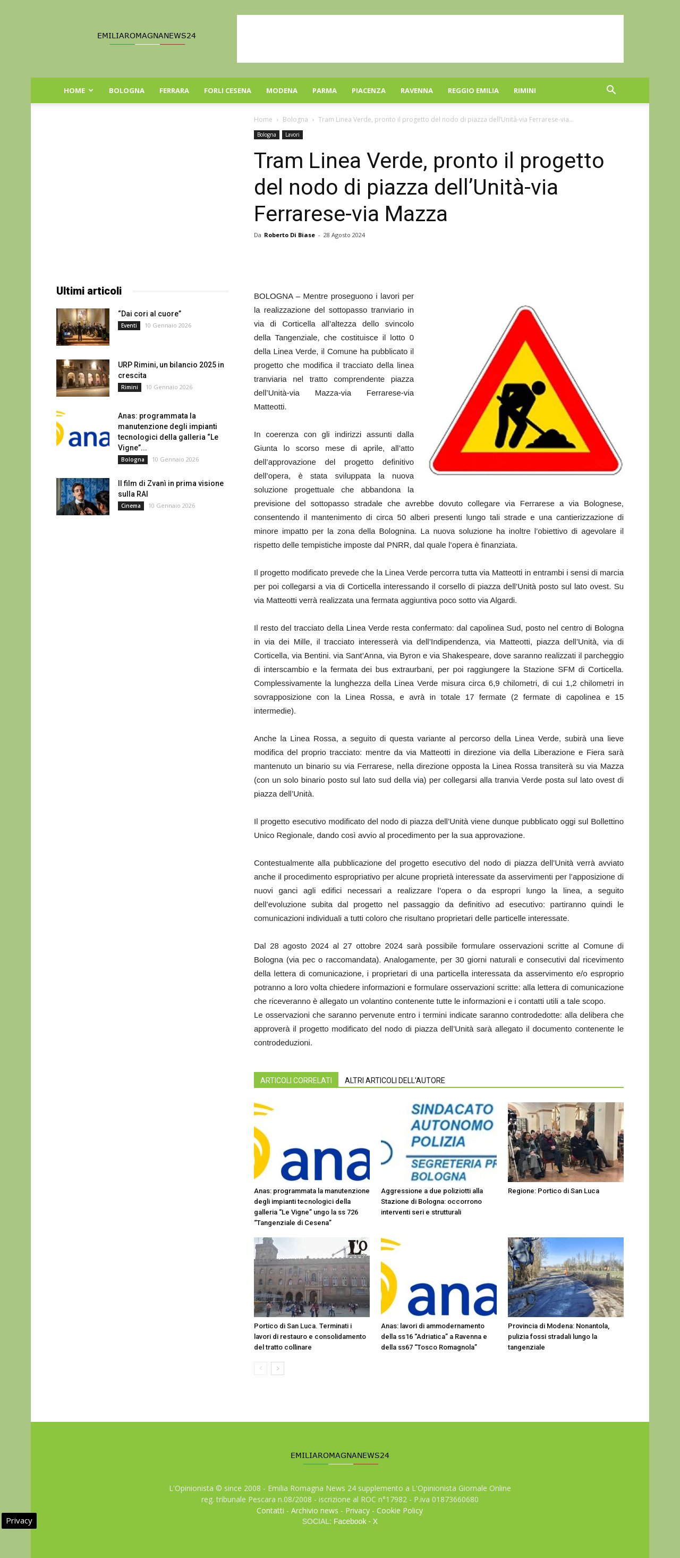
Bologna (126, 90)
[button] (611, 91)
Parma (324, 90)
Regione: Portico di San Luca (553, 1191)
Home (79, 90)
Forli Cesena (227, 90)
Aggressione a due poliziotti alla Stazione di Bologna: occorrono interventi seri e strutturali (432, 1201)
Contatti (270, 1510)
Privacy (357, 1510)
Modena (282, 90)
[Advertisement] (430, 39)
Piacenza (369, 90)
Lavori (292, 134)
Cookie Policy (400, 1510)
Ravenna (417, 90)
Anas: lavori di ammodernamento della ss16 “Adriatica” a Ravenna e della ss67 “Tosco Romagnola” (434, 1336)
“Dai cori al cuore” (149, 313)
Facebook (350, 1521)
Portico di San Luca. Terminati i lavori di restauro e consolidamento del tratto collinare (310, 1336)
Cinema (131, 505)
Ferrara (174, 90)
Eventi (129, 325)
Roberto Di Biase (289, 235)
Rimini (525, 90)
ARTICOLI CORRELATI (296, 1080)
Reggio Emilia (473, 90)
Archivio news (314, 1510)
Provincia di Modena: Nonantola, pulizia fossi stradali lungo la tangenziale (558, 1336)
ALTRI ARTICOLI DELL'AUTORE (395, 1080)
